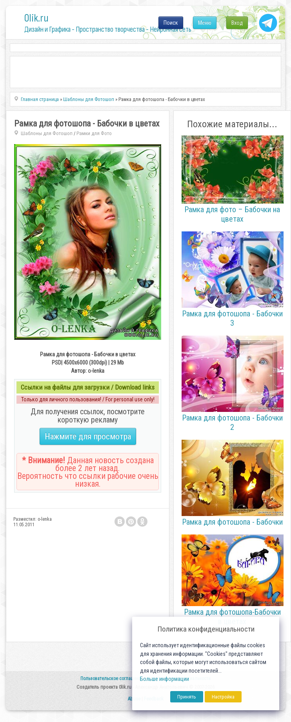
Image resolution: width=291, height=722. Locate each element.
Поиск (171, 23)
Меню (204, 23)
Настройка (223, 697)
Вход (237, 23)
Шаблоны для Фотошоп (47, 133)
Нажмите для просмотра (88, 436)
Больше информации (164, 679)
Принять (186, 697)
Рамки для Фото (94, 133)
